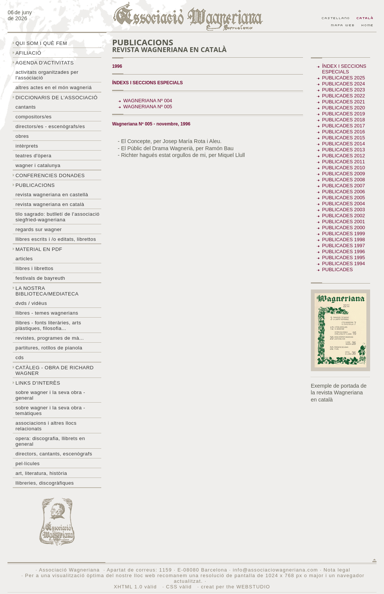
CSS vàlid (180, 587)
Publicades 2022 (343, 96)
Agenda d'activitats (44, 63)
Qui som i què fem (41, 43)
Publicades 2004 (343, 203)
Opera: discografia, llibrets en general (50, 441)
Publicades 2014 (343, 143)
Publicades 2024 (343, 84)
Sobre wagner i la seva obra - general (50, 395)
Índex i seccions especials (344, 69)
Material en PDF (38, 249)
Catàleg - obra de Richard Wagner (54, 370)
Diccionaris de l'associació (56, 97)
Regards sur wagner (38, 229)
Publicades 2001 (343, 221)
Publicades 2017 (343, 125)
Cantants (25, 107)
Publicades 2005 (343, 197)
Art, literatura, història (41, 473)
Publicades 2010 (343, 167)
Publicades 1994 (343, 263)
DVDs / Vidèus (31, 303)
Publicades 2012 (343, 155)
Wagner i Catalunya (37, 165)
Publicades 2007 (343, 185)
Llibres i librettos (34, 268)
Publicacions (35, 185)
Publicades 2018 (343, 119)
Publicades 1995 (343, 257)
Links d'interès (37, 383)
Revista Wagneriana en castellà (51, 194)
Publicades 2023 (343, 90)
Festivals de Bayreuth (40, 278)
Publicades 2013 (343, 149)
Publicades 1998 (343, 239)
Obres (22, 136)
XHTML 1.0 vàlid (136, 587)
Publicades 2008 (343, 179)
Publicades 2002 (343, 215)
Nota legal (337, 570)
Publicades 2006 (343, 191)
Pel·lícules (27, 463)
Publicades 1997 (343, 245)
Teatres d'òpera (33, 155)
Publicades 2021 (343, 101)
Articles (24, 258)
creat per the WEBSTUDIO (235, 587)
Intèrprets (26, 146)
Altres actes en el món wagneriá (53, 87)
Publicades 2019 (343, 113)
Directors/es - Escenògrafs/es (50, 126)
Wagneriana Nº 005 (147, 106)
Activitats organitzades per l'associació (46, 75)
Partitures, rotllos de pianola (48, 348)
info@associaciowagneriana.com (275, 570)
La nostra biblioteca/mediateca (46, 291)
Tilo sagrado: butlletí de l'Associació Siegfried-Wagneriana (57, 216)
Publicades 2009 (343, 173)
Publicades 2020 (343, 107)
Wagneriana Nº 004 (147, 100)
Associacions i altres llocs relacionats (45, 425)
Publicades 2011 (343, 161)
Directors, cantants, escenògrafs (53, 454)
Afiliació (28, 53)
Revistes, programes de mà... (49, 338)
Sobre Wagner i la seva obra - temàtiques (50, 410)
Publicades (338, 269)
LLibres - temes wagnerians (46, 313)
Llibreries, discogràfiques (44, 483)
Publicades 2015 (343, 137)
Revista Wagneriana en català (49, 204)
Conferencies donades (50, 175)
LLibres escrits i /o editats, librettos (55, 239)
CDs (19, 357)
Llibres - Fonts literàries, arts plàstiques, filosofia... (48, 325)
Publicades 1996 (343, 251)
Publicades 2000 (343, 227)
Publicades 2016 (343, 131)
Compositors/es (33, 116)
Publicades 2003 (343, 209)
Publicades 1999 (343, 233)
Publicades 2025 (343, 78)
